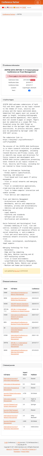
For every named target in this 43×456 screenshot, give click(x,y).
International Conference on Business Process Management (20, 323)
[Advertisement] (21, 39)
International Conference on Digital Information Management (19, 337)
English (11, 7)
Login (15, 76)
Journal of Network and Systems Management (10, 405)
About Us (9, 449)
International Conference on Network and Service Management (19, 317)
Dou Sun (16, 271)
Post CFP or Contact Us (29, 449)
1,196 (18, 442)
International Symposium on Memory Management (19, 293)
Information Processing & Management (11, 389)
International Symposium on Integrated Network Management (19, 330)
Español (17, 7)
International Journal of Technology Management (11, 428)
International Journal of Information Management (11, 379)
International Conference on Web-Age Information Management (19, 352)
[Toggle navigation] (37, 2)
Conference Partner (9, 14)
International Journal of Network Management (10, 416)
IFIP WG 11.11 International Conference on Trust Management (19, 344)
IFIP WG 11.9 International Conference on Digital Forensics (20, 310)
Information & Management (12, 384)
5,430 (6, 442)
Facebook (16, 449)
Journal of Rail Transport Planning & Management (11, 411)
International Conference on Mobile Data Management (19, 299)
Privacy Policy (25, 451)
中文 (5, 7)
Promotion (17, 451)
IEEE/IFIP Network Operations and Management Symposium (19, 304)
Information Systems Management (10, 400)
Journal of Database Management (9, 422)
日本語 (24, 7)
